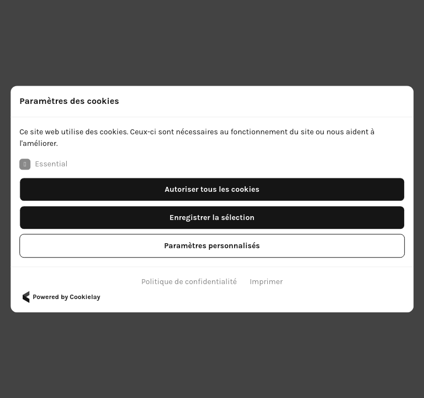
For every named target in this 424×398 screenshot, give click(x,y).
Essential (43, 164)
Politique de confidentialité (189, 281)
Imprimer (266, 281)
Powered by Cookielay (59, 296)
